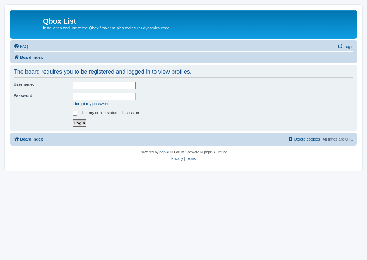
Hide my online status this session (106, 113)
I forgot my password (91, 104)
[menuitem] (21, 46)
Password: (24, 95)
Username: (24, 84)
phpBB (164, 152)
